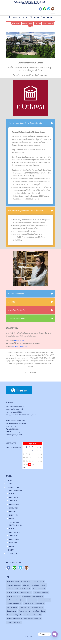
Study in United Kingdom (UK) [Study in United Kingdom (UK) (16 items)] (32, 596)
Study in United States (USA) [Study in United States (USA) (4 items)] (16, 600)
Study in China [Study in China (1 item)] (26, 592)
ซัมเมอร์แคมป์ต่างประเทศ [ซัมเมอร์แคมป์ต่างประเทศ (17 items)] (32, 615)
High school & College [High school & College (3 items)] (38, 585)
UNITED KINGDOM (15, 490)
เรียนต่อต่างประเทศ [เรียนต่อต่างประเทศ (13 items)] (14, 622)
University (37, 23)
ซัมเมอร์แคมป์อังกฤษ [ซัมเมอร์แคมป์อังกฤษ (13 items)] (14, 618)
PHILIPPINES (13, 515)
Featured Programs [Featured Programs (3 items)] (14, 585)
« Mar (24, 468)
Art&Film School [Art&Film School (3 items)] (13, 581)
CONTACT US (12, 553)
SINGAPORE (13, 508)
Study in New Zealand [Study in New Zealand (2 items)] (41, 592)
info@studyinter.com (20, 346)
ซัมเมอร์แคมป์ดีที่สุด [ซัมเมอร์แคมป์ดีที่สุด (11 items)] (14, 615)
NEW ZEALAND (14, 504)
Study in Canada (27, 23)
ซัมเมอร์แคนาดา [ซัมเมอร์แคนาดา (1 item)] (24, 611)
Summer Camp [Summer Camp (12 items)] (44, 600)
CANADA (12, 494)
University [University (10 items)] (39, 603)
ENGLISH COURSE (13, 487)
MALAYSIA (12, 511)
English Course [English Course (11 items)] (38, 581)
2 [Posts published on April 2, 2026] (32, 450)
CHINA (11, 519)
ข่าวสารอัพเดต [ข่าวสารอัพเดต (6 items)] (12, 607)
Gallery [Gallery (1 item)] (26, 585)
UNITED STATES (14, 497)
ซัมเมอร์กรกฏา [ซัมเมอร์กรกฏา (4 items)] (25, 607)
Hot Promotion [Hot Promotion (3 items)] (12, 589)
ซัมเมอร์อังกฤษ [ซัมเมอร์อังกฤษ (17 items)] (37, 607)
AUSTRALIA (13, 501)
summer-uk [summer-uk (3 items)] (32, 600)
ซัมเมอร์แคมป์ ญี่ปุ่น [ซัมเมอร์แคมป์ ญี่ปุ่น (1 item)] (38, 611)
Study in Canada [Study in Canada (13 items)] (13, 592)
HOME (10, 480)
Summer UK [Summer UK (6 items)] (28, 603)
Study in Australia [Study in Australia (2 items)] (39, 589)
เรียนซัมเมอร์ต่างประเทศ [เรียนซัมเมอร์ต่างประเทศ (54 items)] (32, 618)
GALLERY (11, 550)
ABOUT (10, 484)
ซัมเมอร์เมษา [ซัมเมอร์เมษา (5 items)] (11, 611)
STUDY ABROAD (13, 522)
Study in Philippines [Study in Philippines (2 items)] (13, 596)
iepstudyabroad (16, 435)
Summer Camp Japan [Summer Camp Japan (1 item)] (14, 603)
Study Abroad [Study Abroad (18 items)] (25, 589)
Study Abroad (16, 23)
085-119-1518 (11, 426)
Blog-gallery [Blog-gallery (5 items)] (25, 581)
